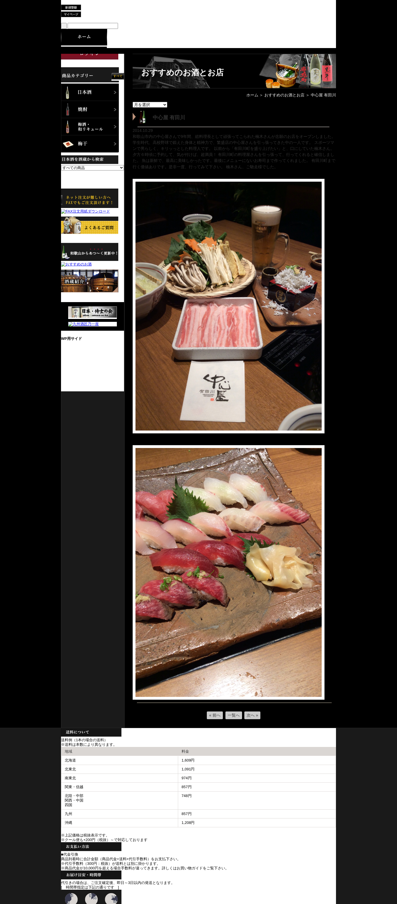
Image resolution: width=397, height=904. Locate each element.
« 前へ (215, 715)
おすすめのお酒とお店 (284, 95)
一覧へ (234, 715)
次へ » (252, 715)
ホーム (252, 95)
